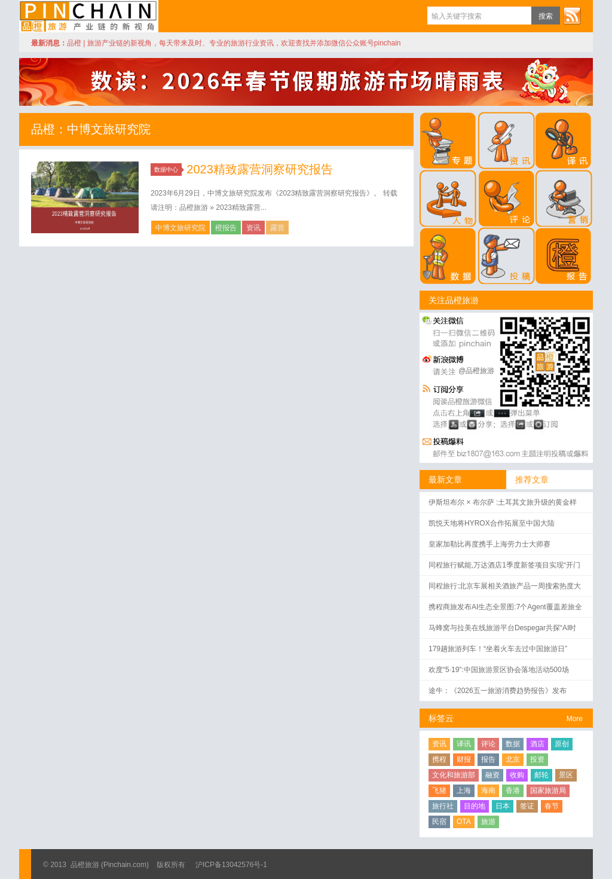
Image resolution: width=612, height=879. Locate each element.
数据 (513, 744)
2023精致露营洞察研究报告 (259, 169)
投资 (537, 759)
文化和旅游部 (453, 775)
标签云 (441, 718)
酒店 (537, 744)
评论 (488, 744)
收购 (517, 775)
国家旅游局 (548, 790)
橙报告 (226, 228)
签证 (527, 806)
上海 (464, 790)
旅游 (488, 821)
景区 (566, 775)
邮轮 (541, 775)
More (575, 719)
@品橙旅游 (476, 371)
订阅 (572, 16)
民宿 (439, 821)
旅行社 (443, 806)
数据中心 (168, 169)
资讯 (253, 228)
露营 (277, 228)
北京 (513, 759)
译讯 (464, 744)
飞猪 (439, 790)
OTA (464, 821)
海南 (488, 790)
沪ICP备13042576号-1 (231, 864)
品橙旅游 (88, 16)
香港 (513, 790)
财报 (464, 759)
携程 (439, 759)
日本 (502, 806)
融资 (492, 775)
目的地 (474, 806)
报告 (488, 759)
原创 (562, 744)
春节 (551, 806)
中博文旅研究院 (180, 228)
